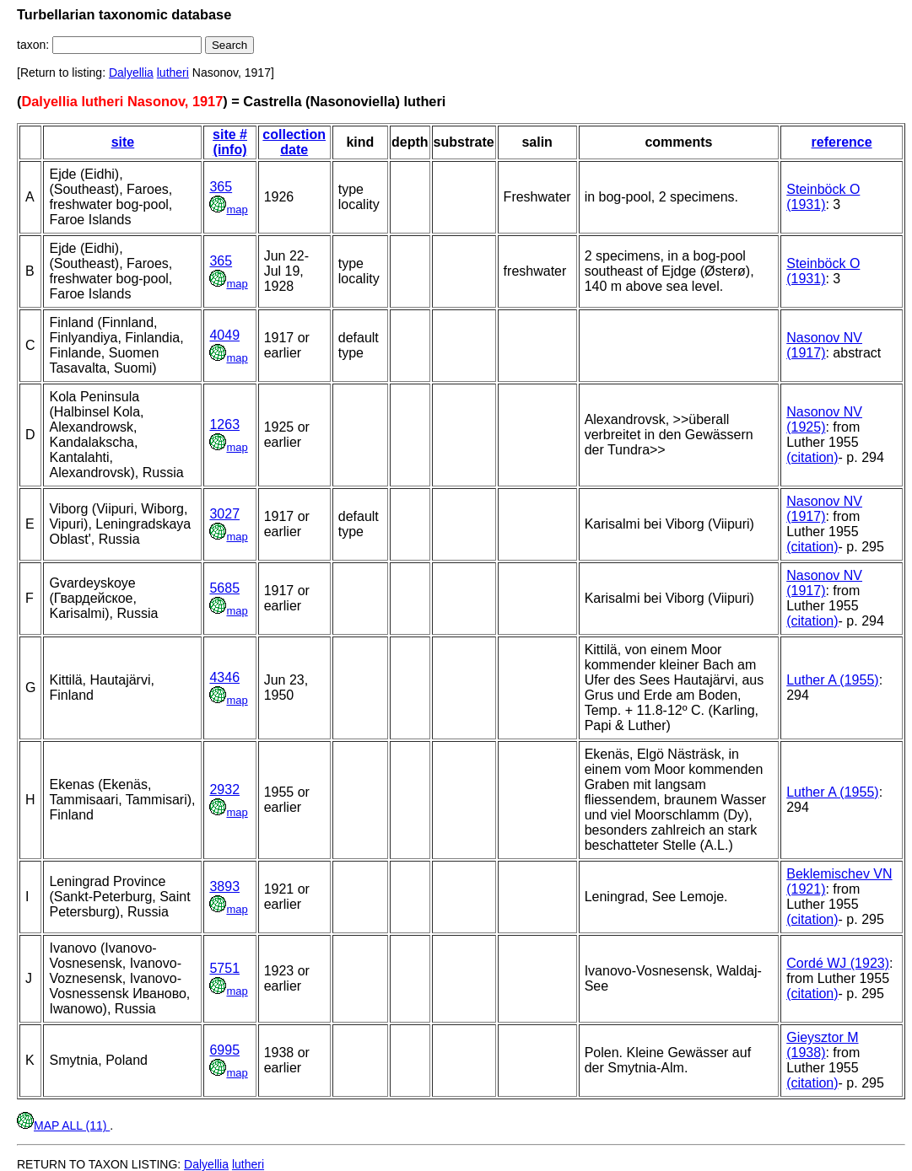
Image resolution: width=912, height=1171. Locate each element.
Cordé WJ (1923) (837, 963)
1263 (224, 424)
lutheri (173, 72)
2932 (224, 789)
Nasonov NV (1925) (824, 419)
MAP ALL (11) (63, 1125)
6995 (224, 1050)
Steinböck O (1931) (823, 197)
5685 (224, 588)
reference (842, 142)
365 (220, 187)
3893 (224, 886)
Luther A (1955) (832, 680)
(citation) (812, 457)
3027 (224, 514)
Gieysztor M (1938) (822, 1045)
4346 (224, 677)
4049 (224, 335)
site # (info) (230, 142)
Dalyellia (131, 72)
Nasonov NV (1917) (824, 345)
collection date (294, 142)
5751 (224, 968)
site (123, 142)
